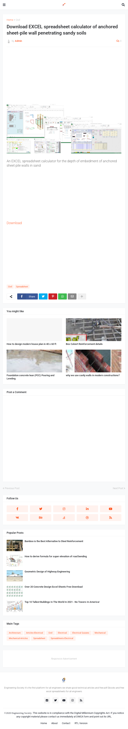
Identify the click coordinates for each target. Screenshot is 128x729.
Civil (18, 19)
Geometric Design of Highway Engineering (47, 571)
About (54, 723)
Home (10, 19)
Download (14, 223)
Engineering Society (22, 713)
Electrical (62, 633)
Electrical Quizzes (80, 633)
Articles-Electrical (34, 633)
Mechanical (100, 633)
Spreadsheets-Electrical (62, 638)
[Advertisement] (64, 77)
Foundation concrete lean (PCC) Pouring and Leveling (30, 377)
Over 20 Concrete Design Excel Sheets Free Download (54, 586)
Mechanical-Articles (18, 638)
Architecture (15, 633)
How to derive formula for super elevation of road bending (56, 556)
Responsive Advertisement (64, 658)
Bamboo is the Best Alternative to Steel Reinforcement (54, 541)
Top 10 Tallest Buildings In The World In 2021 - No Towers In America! (62, 602)
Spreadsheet (22, 286)
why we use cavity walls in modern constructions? (93, 375)
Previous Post (12, 488)
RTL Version (81, 723)
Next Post (118, 488)
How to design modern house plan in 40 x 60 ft (31, 344)
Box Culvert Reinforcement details (84, 344)
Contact (66, 723)
